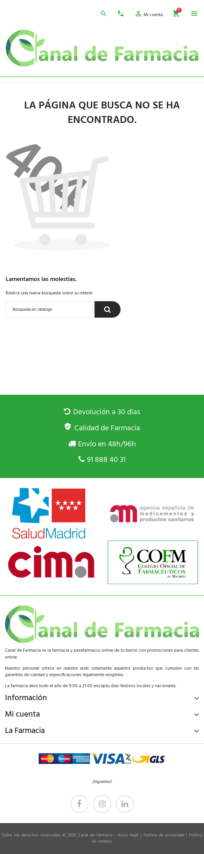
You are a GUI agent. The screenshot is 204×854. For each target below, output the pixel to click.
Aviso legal (128, 835)
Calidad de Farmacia (102, 428)
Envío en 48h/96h (102, 444)
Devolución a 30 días (102, 412)
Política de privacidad (164, 835)
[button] (148, 15)
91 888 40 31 (102, 460)
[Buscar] (50, 309)
